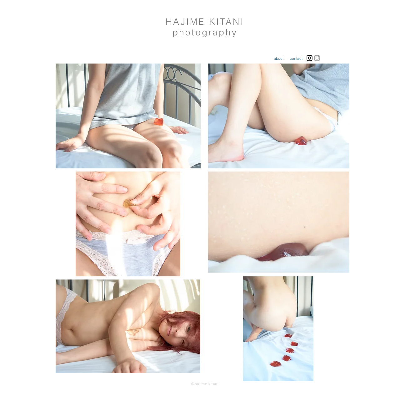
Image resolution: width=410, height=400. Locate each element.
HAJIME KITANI (205, 21)
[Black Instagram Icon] (309, 58)
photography (205, 32)
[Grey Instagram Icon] (317, 58)
